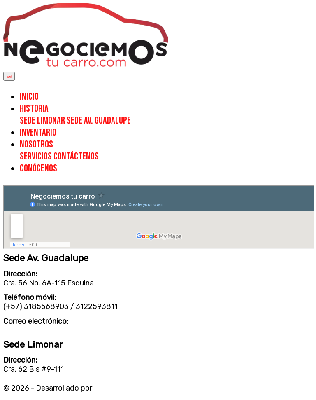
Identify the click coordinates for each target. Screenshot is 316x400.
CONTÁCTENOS (76, 156)
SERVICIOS (36, 156)
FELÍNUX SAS (117, 388)
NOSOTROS (36, 144)
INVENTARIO (38, 132)
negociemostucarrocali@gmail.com (63, 330)
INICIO (29, 97)
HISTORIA (34, 109)
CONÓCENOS (38, 168)
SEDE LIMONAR (43, 120)
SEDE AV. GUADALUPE (99, 120)
